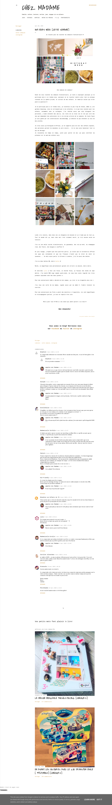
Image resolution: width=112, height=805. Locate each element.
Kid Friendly (44, 477)
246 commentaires (47, 776)
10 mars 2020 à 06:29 (54, 566)
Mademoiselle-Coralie (47, 536)
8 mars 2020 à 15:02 (56, 407)
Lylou (45, 270)
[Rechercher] (92, 5)
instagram (19, 35)
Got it (99, 800)
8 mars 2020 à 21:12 (56, 477)
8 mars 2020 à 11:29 (53, 352)
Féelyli (42, 453)
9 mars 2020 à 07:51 (66, 497)
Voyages (29, 17)
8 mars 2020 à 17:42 (52, 453)
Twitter (66, 329)
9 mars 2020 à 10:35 (62, 536)
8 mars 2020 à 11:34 (65, 367)
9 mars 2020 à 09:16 (51, 517)
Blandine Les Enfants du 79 (49, 497)
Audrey (57, 261)
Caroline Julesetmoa (47, 554)
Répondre (42, 378)
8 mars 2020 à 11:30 (58, 359)
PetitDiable (44, 588)
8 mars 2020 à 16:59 (65, 437)
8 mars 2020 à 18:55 (65, 466)
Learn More (89, 800)
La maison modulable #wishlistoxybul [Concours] (61, 698)
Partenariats (65, 17)
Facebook (55, 329)
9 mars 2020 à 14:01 (61, 554)
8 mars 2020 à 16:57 (65, 393)
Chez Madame (41, 8)
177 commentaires (47, 701)
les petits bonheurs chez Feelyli (87, 316)
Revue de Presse (47, 17)
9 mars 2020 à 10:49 (65, 486)
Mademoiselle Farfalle (48, 430)
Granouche (43, 566)
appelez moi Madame (52, 367)
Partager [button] (19, 26)
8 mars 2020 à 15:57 (62, 430)
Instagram (77, 329)
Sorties (37, 17)
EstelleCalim (44, 407)
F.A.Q (57, 17)
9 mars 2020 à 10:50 (65, 504)
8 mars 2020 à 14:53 (52, 382)
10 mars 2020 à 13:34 (55, 588)
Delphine (43, 352)
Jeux (23, 17)
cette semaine (20, 32)
